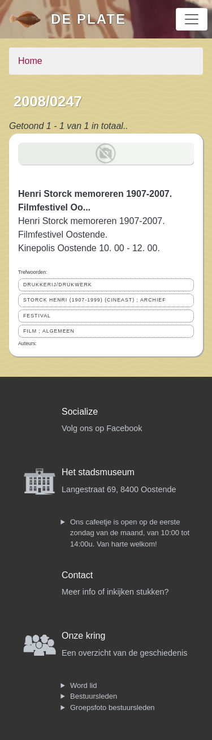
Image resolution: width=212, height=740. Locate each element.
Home (30, 61)
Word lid (83, 685)
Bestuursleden (93, 696)
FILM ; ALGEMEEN (49, 331)
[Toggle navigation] (191, 19)
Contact (77, 575)
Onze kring (83, 635)
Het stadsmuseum (98, 472)
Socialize (80, 411)
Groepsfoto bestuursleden (112, 707)
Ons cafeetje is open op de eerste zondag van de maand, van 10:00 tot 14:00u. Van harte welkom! (129, 533)
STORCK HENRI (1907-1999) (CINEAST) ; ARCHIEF (94, 300)
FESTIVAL (37, 316)
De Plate (88, 19)
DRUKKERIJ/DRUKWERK (57, 284)
